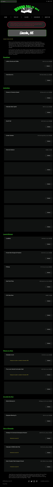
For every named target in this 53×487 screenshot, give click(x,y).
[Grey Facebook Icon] (46, 1)
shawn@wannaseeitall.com (45, 481)
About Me (27, 46)
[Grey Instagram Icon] (50, 1)
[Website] (48, 66)
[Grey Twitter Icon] (48, 1)
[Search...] (8, 1)
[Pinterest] (51, 1)
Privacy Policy (5, 483)
